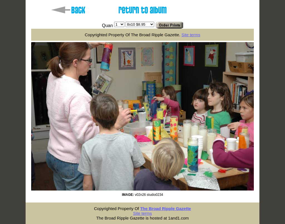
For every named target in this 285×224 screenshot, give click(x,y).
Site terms (190, 34)
